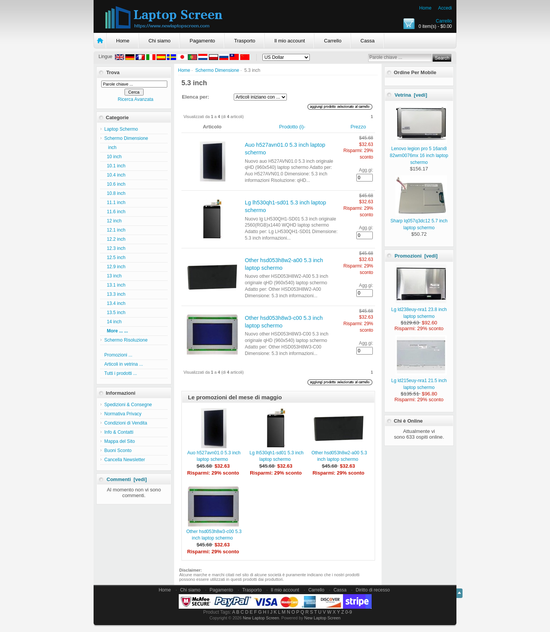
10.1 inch (114, 166)
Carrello (444, 21)
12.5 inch (114, 257)
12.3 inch (114, 248)
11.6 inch (114, 211)
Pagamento (202, 41)
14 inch (112, 321)
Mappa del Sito (119, 441)
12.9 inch (114, 266)
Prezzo (358, 127)
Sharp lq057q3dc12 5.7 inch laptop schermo (418, 220)
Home (425, 8)
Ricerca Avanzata (135, 99)
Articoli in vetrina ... (123, 364)
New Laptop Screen (261, 618)
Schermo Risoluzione (125, 340)
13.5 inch (114, 312)
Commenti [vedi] (127, 479)
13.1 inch (114, 285)
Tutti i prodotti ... (120, 373)
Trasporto (244, 41)
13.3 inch (114, 294)
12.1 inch (114, 230)
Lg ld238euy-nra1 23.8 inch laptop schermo (418, 309)
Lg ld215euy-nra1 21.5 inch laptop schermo (418, 380)
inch (110, 147)
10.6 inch (114, 184)
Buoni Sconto (117, 450)
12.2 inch (114, 239)
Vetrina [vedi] (411, 95)
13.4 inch (114, 303)
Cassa (368, 41)
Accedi (445, 8)
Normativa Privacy (122, 413)
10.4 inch (114, 175)
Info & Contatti (118, 432)
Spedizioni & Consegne (128, 404)
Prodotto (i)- (292, 127)
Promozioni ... (118, 355)
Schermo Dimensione (217, 70)
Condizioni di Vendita (125, 423)
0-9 (348, 612)
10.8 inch (114, 193)
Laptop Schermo (121, 129)
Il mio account (289, 41)
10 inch (112, 156)
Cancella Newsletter (124, 459)
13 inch (112, 276)
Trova (113, 72)
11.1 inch (114, 202)
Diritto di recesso (373, 590)
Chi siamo (160, 41)
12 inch (112, 221)
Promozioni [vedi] (416, 256)
